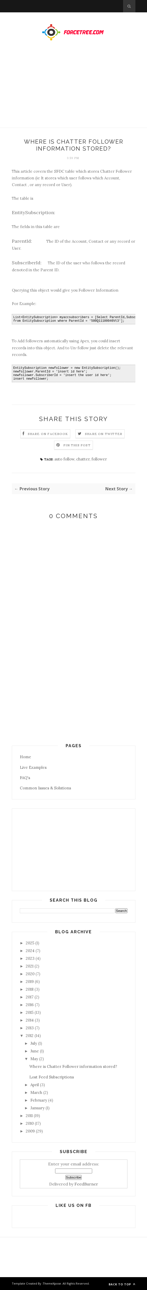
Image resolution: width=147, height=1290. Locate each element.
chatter (83, 459)
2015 (29, 1012)
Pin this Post (77, 445)
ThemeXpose (52, 1283)
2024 (30, 950)
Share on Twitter (103, 434)
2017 (29, 997)
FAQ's (25, 777)
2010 (30, 1123)
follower (99, 459)
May (34, 1058)
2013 (30, 1027)
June (34, 1051)
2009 (30, 1131)
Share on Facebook (48, 434)
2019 (30, 981)
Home (25, 756)
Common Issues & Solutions (45, 788)
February (38, 1100)
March (36, 1092)
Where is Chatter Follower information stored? (73, 1066)
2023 (30, 958)
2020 (30, 973)
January (37, 1107)
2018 (29, 989)
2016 (30, 1004)
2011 (29, 1115)
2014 (30, 1020)
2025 (30, 942)
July (33, 1043)
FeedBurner (86, 1184)
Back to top (122, 1284)
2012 (29, 1035)
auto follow (64, 459)
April (34, 1084)
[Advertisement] (73, 89)
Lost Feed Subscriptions (51, 1077)
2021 (29, 966)
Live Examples (33, 767)
